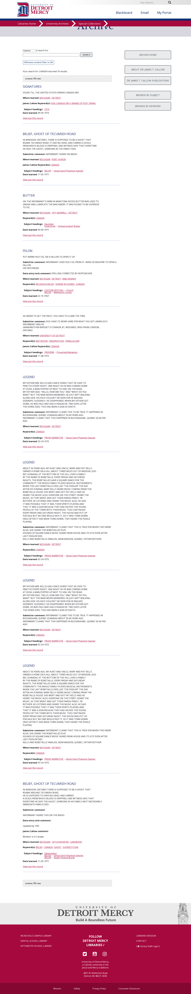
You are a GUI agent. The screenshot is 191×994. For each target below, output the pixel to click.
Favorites (49, 224)
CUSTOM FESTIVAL (54, 290)
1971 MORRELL (59, 212)
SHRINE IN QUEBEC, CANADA (70, 284)
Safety (77, 988)
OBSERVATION (56, 341)
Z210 (46, 109)
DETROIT (56, 97)
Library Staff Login (149, 946)
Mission (57, 988)
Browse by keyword (148, 106)
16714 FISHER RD (60, 842)
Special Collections (90, 25)
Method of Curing (63, 292)
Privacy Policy (99, 988)
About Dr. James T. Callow (148, 69)
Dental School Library (34, 941)
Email (145, 12)
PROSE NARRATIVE (53, 437)
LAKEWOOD (76, 842)
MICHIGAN (45, 97)
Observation (50, 853)
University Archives (57, 25)
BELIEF (47, 170)
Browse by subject (148, 95)
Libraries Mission (146, 936)
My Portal (164, 12)
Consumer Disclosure (129, 988)
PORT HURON (59, 159)
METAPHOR (42, 341)
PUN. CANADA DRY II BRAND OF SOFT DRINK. (73, 103)
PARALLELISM (72, 341)
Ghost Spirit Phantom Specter (68, 170)
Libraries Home (27, 25)
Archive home (148, 54)
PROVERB (49, 352)
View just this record (33, 118)
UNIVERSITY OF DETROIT (52, 335)
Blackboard (124, 12)
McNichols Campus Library (36, 936)
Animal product (65, 226)
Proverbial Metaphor (67, 352)
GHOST (57, 847)
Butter (77, 226)
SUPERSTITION (70, 847)
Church (69, 290)
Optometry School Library (36, 946)
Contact (141, 941)
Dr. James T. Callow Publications (148, 80)
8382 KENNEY (69, 278)
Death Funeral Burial (64, 857)
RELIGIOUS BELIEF (45, 284)
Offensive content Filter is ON (38, 62)
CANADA (55, 164)
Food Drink (49, 226)
